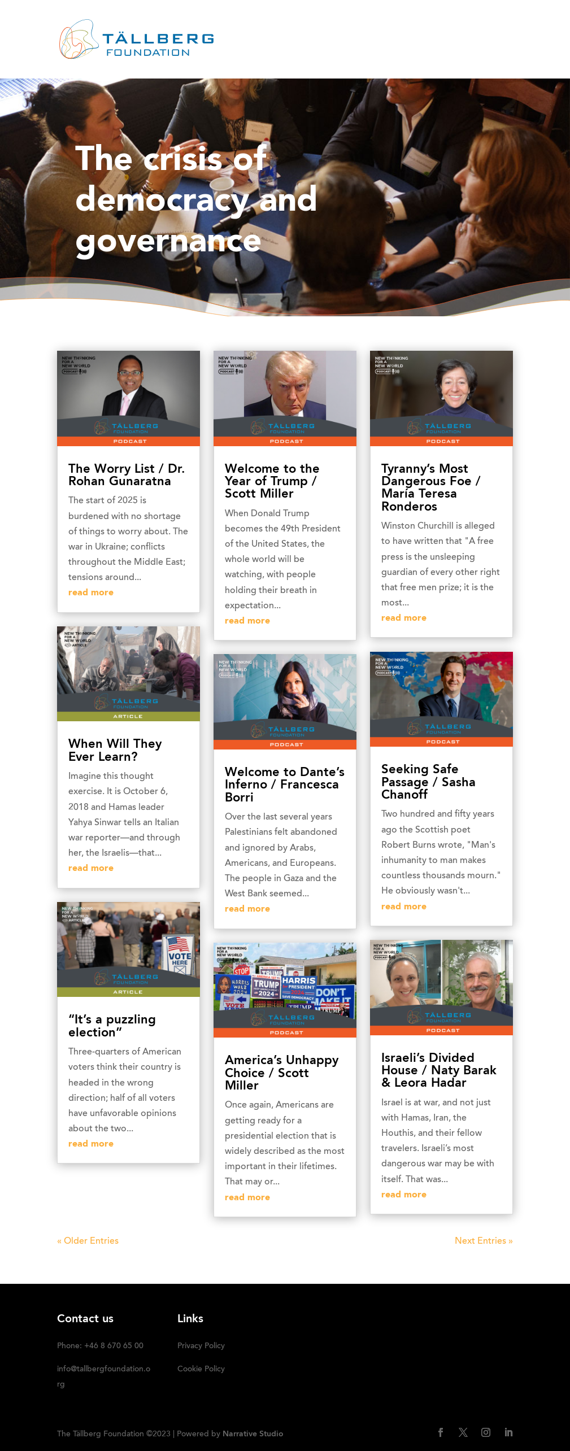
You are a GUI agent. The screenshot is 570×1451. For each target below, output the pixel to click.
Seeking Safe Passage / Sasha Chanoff (428, 782)
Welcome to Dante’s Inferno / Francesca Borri (285, 785)
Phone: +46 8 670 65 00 (100, 1346)
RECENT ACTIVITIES (326, 25)
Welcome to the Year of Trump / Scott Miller (272, 482)
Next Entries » (484, 1241)
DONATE (277, 54)
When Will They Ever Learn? (115, 750)
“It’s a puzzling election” (112, 1026)
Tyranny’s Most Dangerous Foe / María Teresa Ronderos (431, 488)
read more (91, 593)
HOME (212, 25)
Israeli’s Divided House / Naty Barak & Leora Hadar (439, 1071)
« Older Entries (88, 1241)
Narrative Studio (253, 1434)
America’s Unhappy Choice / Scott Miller (281, 1073)
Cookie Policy (201, 1370)
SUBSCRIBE (334, 54)
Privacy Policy (201, 1346)
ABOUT (255, 25)
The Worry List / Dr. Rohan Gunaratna (126, 475)
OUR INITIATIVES (416, 25)
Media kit (222, 54)
